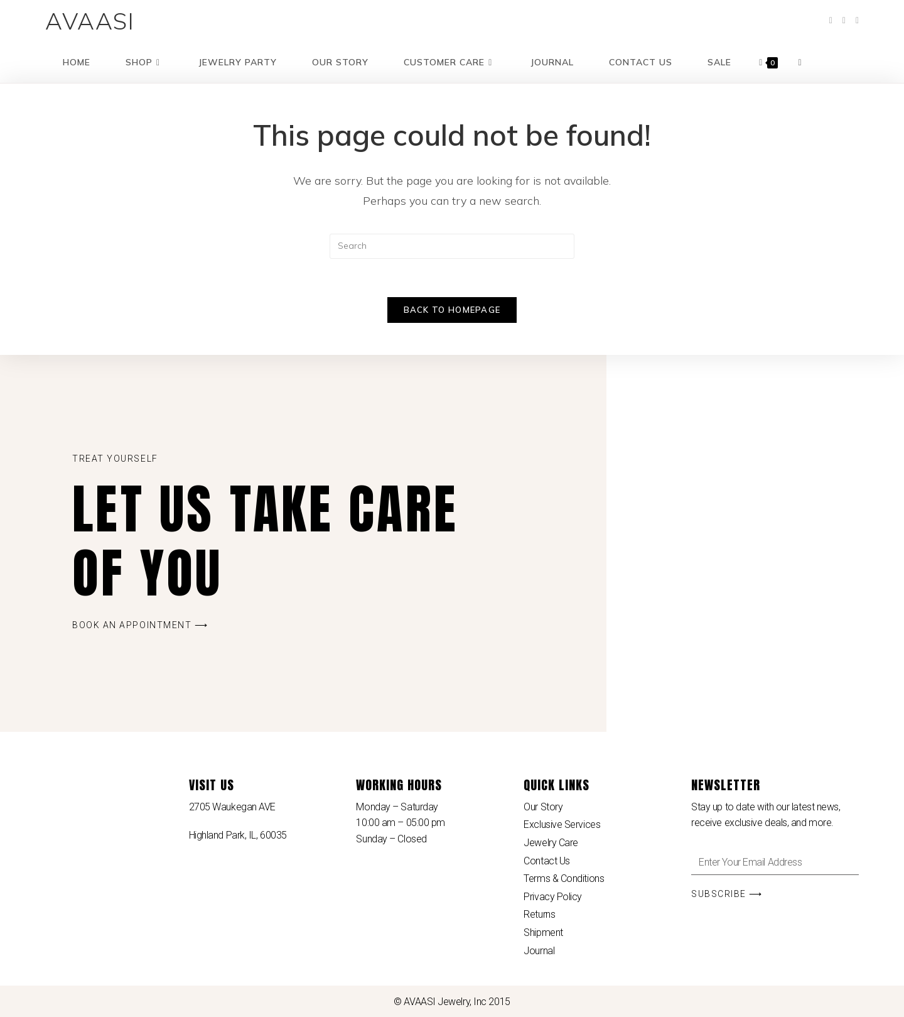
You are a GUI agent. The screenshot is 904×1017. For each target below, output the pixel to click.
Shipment (543, 932)
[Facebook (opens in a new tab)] (830, 20)
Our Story (543, 807)
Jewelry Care (551, 843)
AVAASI (90, 20)
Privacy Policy (553, 897)
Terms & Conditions (564, 878)
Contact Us (547, 861)
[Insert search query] (452, 246)
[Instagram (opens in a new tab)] (857, 20)
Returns (539, 914)
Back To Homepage (452, 310)
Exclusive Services (562, 824)
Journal (539, 951)
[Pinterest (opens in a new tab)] (844, 20)
